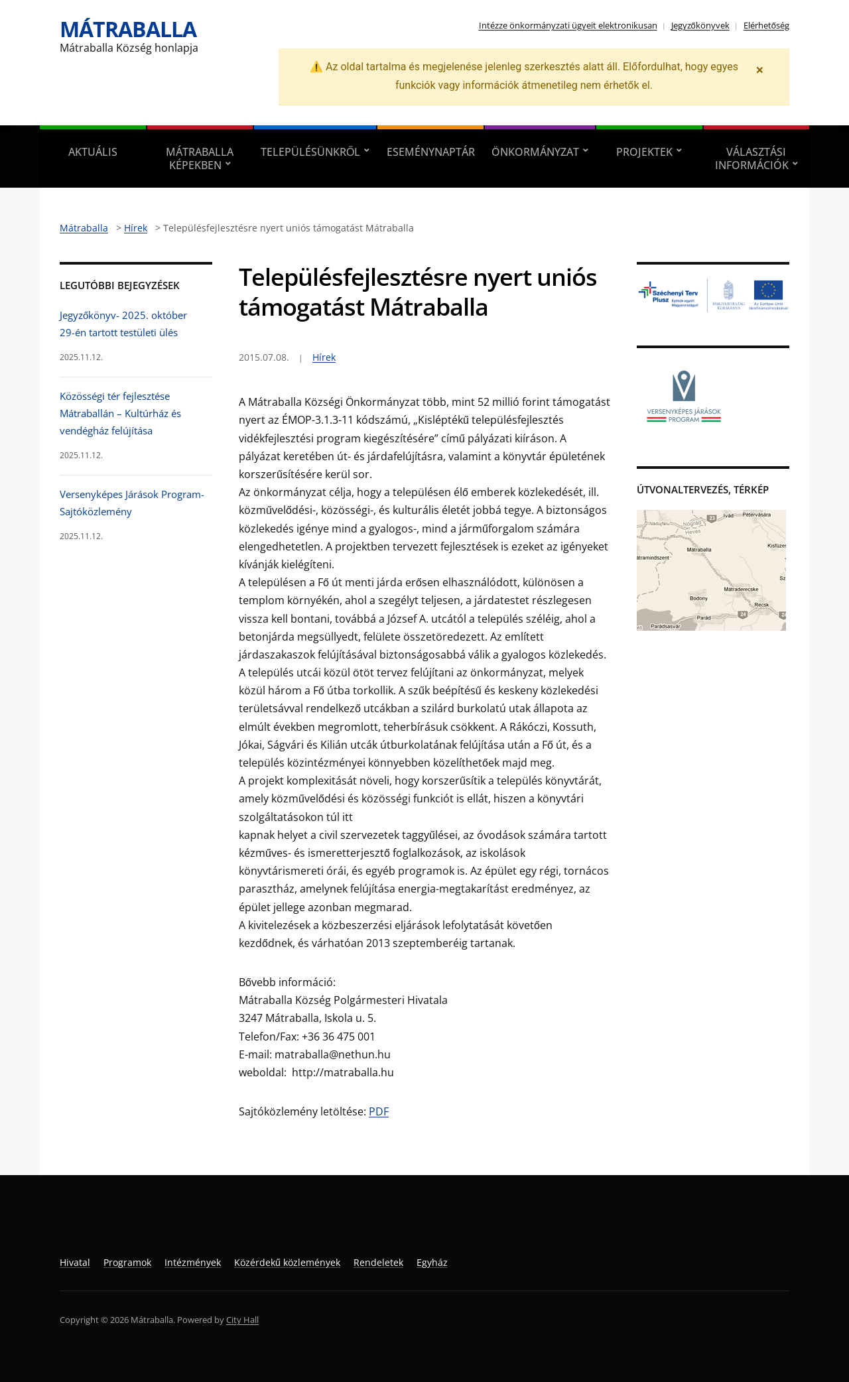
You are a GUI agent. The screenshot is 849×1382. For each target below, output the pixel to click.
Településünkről (310, 152)
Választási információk (752, 158)
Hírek (324, 357)
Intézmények (192, 1262)
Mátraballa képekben (199, 158)
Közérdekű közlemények (287, 1262)
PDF (379, 1111)
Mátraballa (128, 29)
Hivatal (75, 1262)
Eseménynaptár (431, 152)
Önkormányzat (535, 152)
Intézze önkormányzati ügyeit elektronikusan (568, 25)
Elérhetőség (766, 25)
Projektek (644, 152)
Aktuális (92, 152)
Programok (127, 1262)
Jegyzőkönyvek (700, 25)
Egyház (432, 1262)
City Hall (242, 1320)
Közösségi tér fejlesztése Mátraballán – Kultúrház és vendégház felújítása (120, 413)
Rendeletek (378, 1262)
